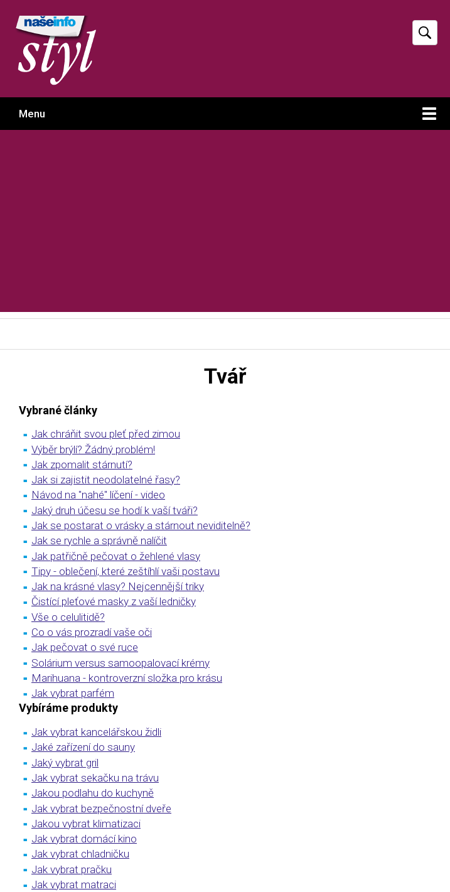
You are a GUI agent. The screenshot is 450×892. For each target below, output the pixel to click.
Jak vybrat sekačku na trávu (95, 777)
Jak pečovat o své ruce (84, 647)
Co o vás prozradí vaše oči (91, 632)
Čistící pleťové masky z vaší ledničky (113, 601)
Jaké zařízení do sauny (83, 747)
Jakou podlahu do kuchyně (92, 793)
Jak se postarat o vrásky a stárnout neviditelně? (140, 525)
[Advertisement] (225, 224)
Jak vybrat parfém (72, 693)
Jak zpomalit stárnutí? (81, 464)
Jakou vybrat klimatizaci (86, 823)
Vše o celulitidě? (68, 617)
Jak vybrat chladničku (80, 853)
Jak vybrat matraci (73, 884)
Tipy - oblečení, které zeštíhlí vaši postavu (125, 571)
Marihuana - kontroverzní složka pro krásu (126, 678)
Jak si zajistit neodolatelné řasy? (105, 479)
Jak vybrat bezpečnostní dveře (101, 808)
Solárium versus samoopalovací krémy (120, 663)
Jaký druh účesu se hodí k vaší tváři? (114, 510)
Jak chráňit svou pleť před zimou (105, 433)
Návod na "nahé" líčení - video (98, 494)
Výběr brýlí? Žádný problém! (93, 449)
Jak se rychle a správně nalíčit (99, 540)
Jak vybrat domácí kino (84, 838)
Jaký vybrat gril (65, 762)
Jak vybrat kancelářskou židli (96, 732)
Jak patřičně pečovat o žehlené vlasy (115, 556)
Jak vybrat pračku (71, 869)
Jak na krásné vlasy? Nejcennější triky (117, 586)
